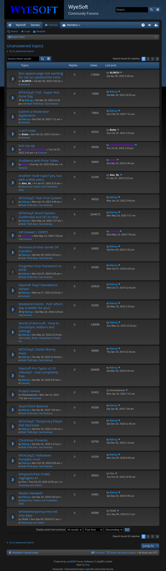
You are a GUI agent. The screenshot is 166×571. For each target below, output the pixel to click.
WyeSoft (21, 25)
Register (41, 31)
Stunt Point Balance (33, 406)
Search (151, 9)
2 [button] (148, 58)
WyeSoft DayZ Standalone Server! (38, 287)
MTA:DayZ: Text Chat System (40, 198)
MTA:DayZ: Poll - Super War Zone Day (39, 94)
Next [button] (157, 59)
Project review (29, 391)
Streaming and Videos (30, 485)
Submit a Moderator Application (34, 113)
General (25, 84)
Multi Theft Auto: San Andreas (42, 103)
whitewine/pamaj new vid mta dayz (38, 513)
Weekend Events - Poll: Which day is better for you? (41, 306)
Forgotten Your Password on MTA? (40, 268)
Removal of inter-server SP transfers (39, 249)
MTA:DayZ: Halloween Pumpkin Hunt (35, 457)
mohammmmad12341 (34, 149)
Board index (31, 552)
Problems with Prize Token (39, 161)
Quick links (10, 26)
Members (95, 25)
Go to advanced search (21, 51)
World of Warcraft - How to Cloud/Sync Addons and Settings (39, 327)
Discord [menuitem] (58, 25)
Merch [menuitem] (120, 25)
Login (27, 31)
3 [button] (152, 58)
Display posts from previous (59, 529)
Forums (76, 25)
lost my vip (27, 146)
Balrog (29, 100)
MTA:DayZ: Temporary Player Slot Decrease (40, 423)
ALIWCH (26, 81)
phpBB (70, 561)
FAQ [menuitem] (144, 26)
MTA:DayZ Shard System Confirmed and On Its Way (38, 215)
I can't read (27, 130)
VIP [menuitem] (47, 25)
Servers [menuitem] (35, 25)
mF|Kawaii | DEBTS (33, 232)
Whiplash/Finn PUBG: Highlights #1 (35, 476)
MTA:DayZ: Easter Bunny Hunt (37, 351)
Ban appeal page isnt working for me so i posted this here (41, 75)
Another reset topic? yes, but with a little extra (40, 178)
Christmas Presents (33, 440)
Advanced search (157, 9)
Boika (25, 134)
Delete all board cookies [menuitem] (123, 552)
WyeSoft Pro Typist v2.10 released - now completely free (38, 372)
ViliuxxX (26, 236)
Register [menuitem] (157, 26)
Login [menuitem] (150, 26)
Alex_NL (26, 183)
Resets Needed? (31, 493)
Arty (87, 564)
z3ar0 (25, 164)
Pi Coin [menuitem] (133, 25)
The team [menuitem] (100, 552)
